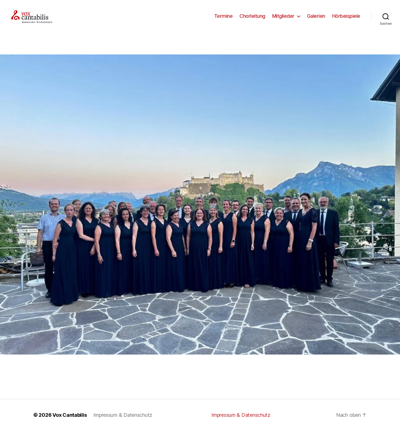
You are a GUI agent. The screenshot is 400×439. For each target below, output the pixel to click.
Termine (223, 20)
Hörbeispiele (346, 20)
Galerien (316, 20)
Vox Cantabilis (69, 423)
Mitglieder (283, 20)
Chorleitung (252, 20)
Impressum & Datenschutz (122, 423)
